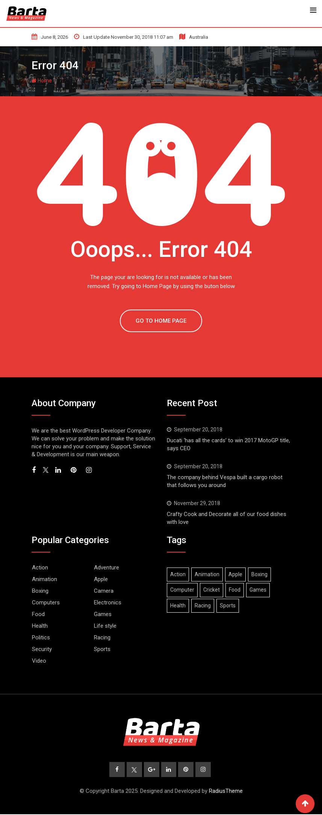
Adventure (106, 567)
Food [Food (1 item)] (234, 590)
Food (38, 614)
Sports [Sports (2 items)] (228, 606)
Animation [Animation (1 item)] (207, 574)
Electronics (107, 602)
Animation (44, 579)
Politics (41, 637)
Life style (105, 625)
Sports (102, 649)
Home (42, 80)
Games (103, 614)
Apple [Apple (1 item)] (235, 574)
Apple (101, 579)
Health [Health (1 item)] (178, 606)
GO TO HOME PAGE (161, 320)
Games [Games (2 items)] (257, 590)
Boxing (40, 590)
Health (40, 625)
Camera (103, 590)
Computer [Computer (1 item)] (182, 590)
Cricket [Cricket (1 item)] (211, 590)
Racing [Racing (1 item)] (203, 606)
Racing (102, 637)
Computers (46, 602)
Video (39, 660)
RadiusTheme (226, 791)
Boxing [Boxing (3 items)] (259, 574)
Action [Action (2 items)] (178, 574)
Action (40, 567)
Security (42, 649)
